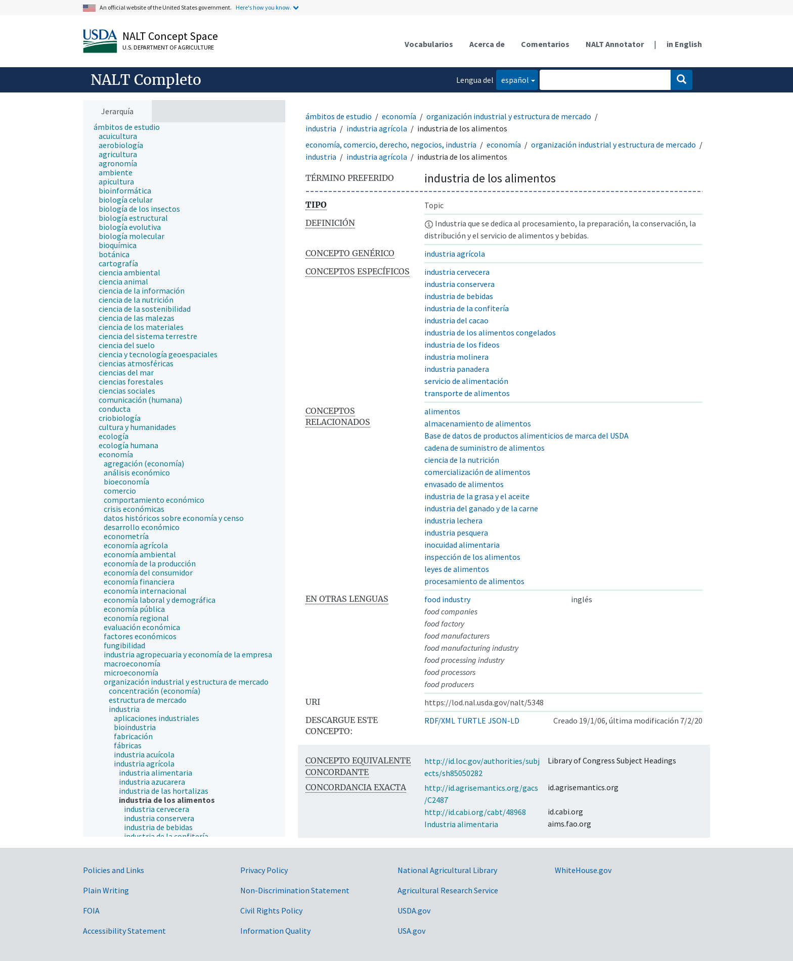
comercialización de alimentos (477, 472)
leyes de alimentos (456, 569)
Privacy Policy (264, 870)
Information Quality (275, 931)
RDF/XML (439, 720)
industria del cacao (456, 320)
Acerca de (487, 44)
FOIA (91, 910)
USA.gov (411, 931)
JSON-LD (503, 720)
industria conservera (459, 284)
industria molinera (456, 357)
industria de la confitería (466, 308)
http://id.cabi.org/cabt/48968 (475, 812)
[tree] (184, 479)
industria (320, 128)
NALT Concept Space (170, 36)
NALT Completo (146, 80)
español (512, 79)
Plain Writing (106, 890)
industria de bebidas (458, 296)
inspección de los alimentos (472, 557)
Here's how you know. (263, 7)
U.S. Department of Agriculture (168, 47)
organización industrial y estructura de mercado (508, 116)
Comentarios (545, 44)
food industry (447, 599)
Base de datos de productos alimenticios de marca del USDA (526, 435)
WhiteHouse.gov (583, 870)
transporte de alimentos (467, 393)
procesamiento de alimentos (474, 581)
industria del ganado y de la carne (481, 508)
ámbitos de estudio (338, 116)
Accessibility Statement (124, 931)
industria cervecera (457, 272)
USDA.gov (414, 910)
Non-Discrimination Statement (294, 890)
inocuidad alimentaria (462, 545)
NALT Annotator (615, 44)
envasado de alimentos (464, 484)
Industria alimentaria (461, 824)
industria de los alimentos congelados (490, 332)
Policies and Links (113, 870)
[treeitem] (131, 126)
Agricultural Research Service (448, 890)
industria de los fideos (462, 345)
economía (399, 116)
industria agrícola (376, 128)
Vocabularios (429, 44)
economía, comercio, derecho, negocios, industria (390, 144)
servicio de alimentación (466, 381)
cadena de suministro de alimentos (484, 448)
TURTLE (471, 720)
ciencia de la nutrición (461, 460)
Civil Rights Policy (271, 910)
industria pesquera (456, 532)
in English (684, 44)
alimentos (442, 411)
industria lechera (453, 520)
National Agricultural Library (447, 870)
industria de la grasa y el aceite (477, 496)
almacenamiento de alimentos (477, 423)
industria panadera (456, 369)
